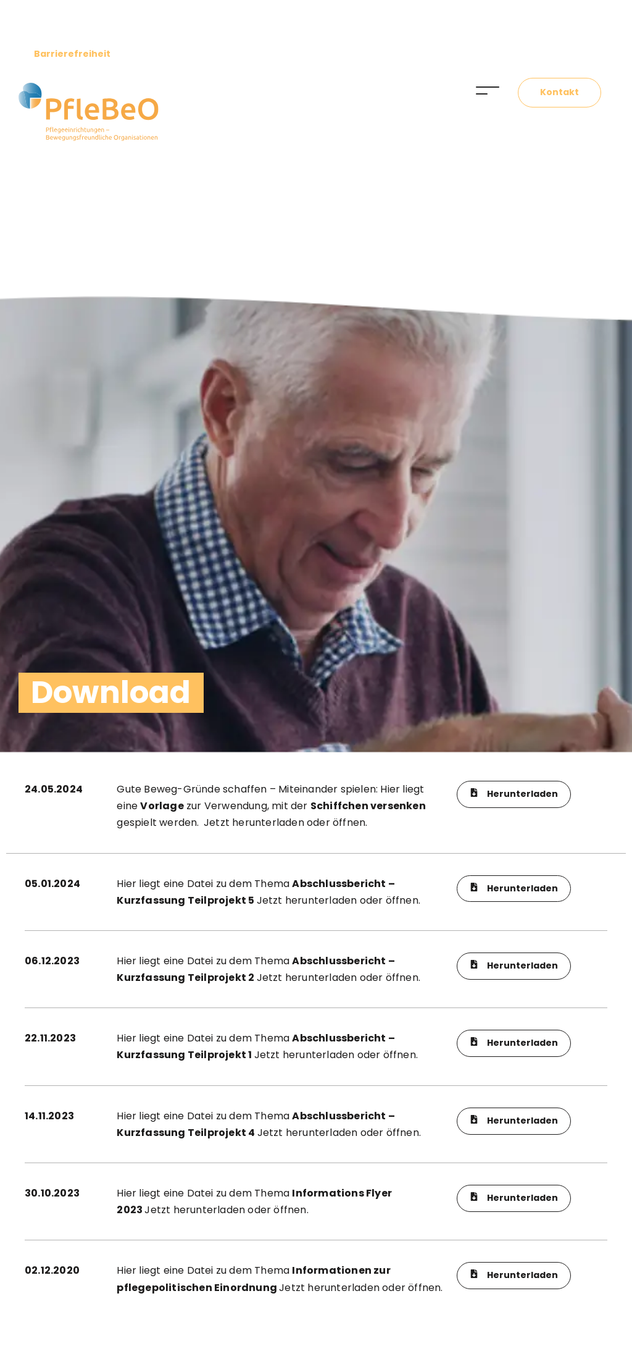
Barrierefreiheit (72, 54)
